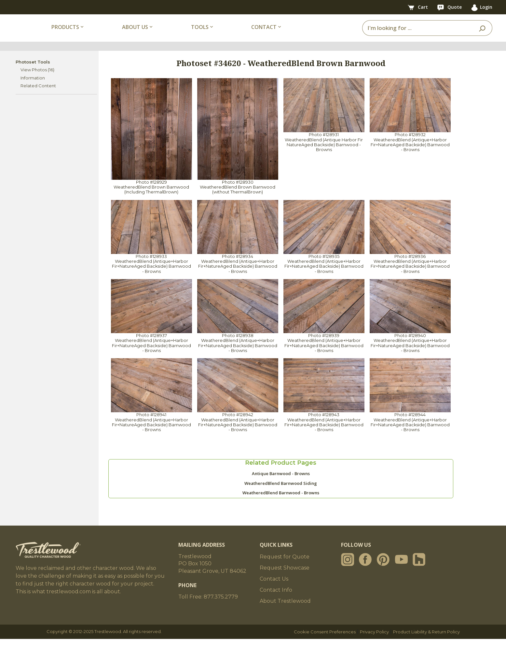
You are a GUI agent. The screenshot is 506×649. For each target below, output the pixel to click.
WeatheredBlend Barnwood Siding (280, 493)
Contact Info (276, 600)
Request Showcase (284, 578)
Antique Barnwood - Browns (281, 484)
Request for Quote (284, 567)
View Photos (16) (37, 79)
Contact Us (274, 589)
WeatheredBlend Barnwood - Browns (280, 503)
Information (33, 87)
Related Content (38, 95)
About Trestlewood (285, 611)
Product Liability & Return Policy (426, 641)
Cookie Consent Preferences (325, 641)
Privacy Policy (374, 641)
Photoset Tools (33, 71)
